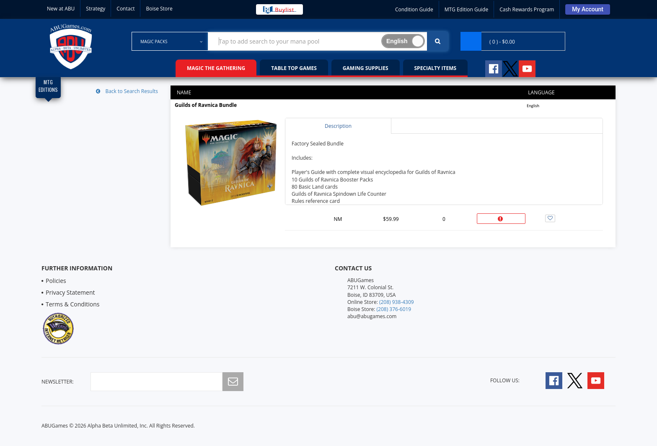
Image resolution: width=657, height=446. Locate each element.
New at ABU (61, 8)
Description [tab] (338, 126)
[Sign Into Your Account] (587, 9)
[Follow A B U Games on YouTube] (533, 67)
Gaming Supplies (365, 68)
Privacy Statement (70, 292)
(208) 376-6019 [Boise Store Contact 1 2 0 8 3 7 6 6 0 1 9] (394, 309)
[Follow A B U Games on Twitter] (510, 67)
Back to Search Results (127, 91)
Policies (56, 281)
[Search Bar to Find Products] (328, 41)
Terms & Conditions (73, 304)
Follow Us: (505, 380)
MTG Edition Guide (466, 9)
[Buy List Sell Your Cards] (279, 9)
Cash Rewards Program (526, 9)
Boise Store (159, 8)
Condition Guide (414, 9)
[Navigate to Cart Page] (512, 41)
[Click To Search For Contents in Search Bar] (437, 41)
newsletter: (57, 381)
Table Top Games (294, 68)
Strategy (95, 8)
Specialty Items (435, 68)
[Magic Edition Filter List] (48, 87)
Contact (125, 8)
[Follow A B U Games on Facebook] (488, 67)
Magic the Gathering (216, 68)
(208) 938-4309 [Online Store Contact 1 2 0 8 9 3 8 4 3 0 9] (396, 302)
